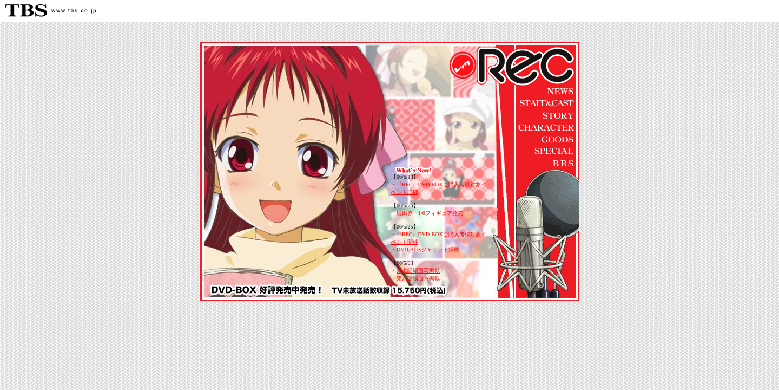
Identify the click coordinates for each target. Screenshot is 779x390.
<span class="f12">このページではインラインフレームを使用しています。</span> (440, 227)
